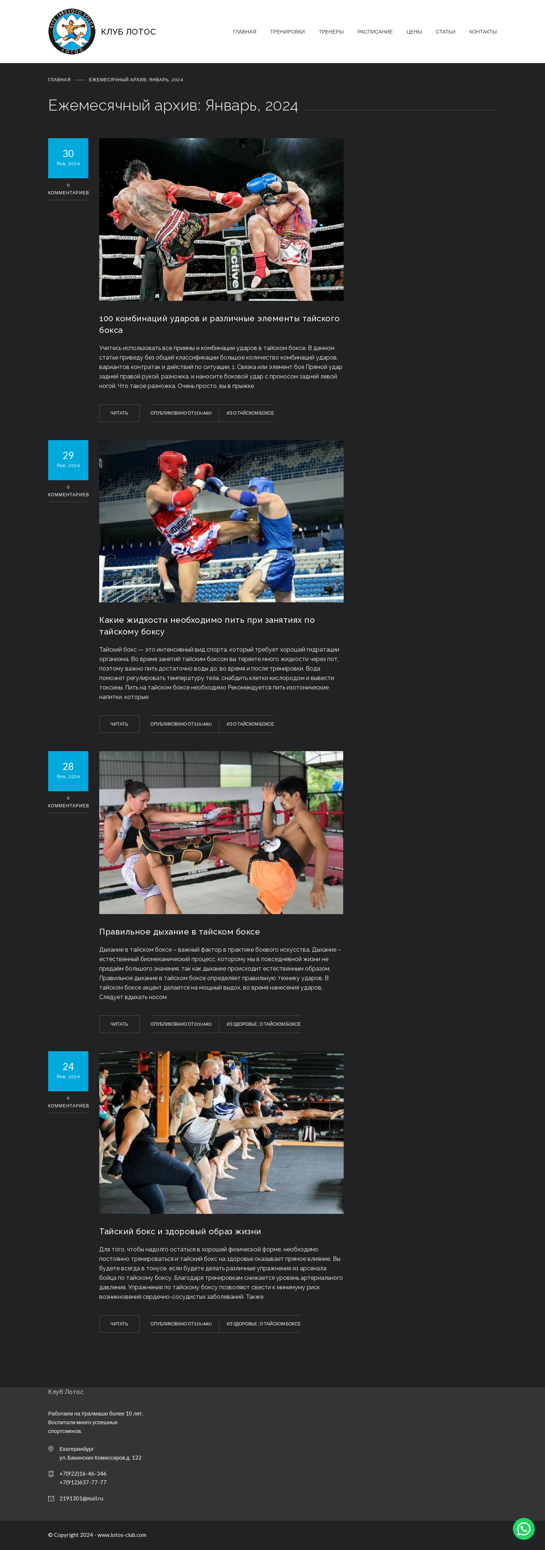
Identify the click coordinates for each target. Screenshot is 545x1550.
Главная (59, 79)
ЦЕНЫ (414, 31)
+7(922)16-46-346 (83, 1473)
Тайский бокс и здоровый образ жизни (180, 1231)
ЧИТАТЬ (119, 413)
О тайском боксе (253, 413)
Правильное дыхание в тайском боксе (179, 931)
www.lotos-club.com (121, 1534)
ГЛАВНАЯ (244, 31)
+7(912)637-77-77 (83, 1482)
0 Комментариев (68, 188)
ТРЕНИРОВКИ (287, 31)
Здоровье (245, 1024)
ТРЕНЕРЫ (331, 31)
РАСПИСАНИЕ (375, 31)
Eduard (203, 413)
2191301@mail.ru (81, 1498)
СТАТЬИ (446, 31)
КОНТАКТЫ (483, 31)
